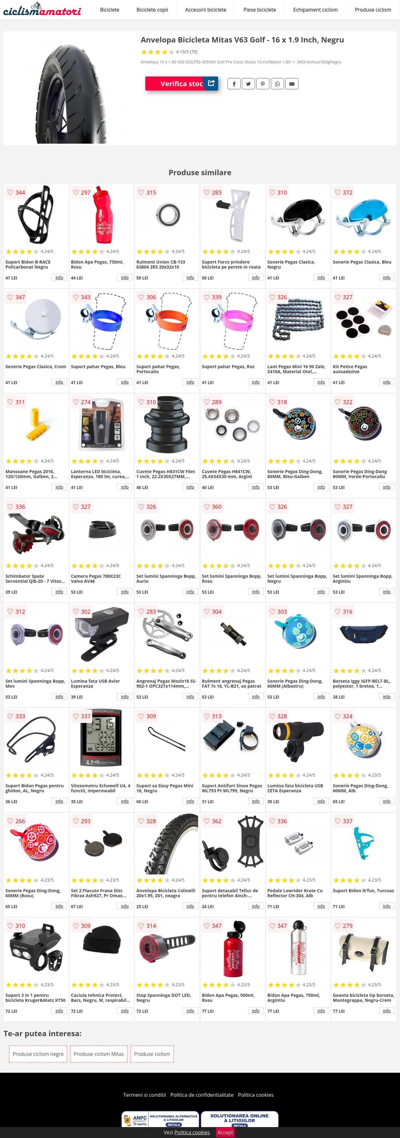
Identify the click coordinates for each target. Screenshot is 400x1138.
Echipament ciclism (315, 9)
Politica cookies (256, 1094)
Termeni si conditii (144, 1094)
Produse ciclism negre (37, 1054)
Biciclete (109, 9)
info (59, 277)
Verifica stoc (189, 84)
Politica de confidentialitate (202, 1094)
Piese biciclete (259, 9)
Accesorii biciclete (205, 9)
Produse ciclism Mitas (99, 1054)
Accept (225, 1132)
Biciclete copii (152, 9)
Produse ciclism (373, 9)
